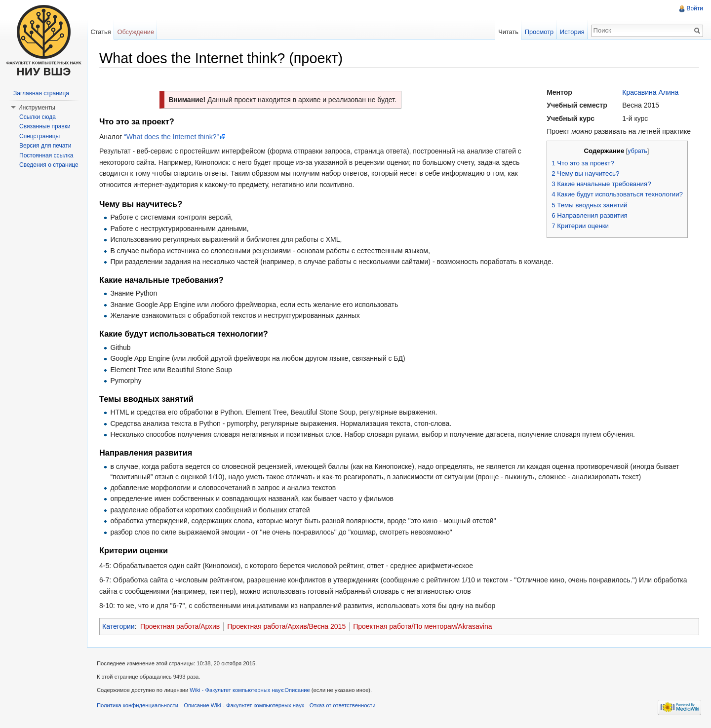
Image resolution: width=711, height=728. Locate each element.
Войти (694, 8)
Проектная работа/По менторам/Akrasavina (422, 626)
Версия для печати (45, 145)
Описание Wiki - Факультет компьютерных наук (244, 705)
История (572, 32)
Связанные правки (45, 126)
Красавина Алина (650, 92)
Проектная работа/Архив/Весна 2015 (286, 626)
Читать (508, 32)
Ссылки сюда (37, 117)
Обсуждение (135, 32)
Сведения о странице (49, 164)
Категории (118, 626)
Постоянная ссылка (46, 155)
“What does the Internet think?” (171, 137)
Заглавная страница (41, 93)
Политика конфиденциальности (137, 705)
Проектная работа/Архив (180, 626)
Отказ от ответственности (343, 705)
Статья (100, 32)
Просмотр (539, 32)
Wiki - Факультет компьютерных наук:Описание (250, 690)
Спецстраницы (39, 136)
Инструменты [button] (36, 107)
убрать (637, 151)
